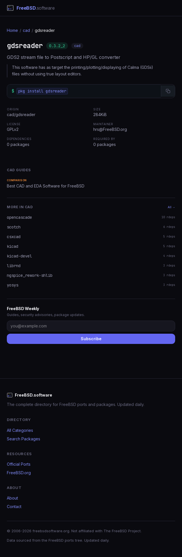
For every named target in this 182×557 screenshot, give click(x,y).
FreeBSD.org (19, 472)
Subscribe (91, 338)
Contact (14, 506)
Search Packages (23, 438)
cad (26, 30)
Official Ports (19, 464)
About (12, 498)
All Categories (20, 430)
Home (12, 30)
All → (171, 207)
